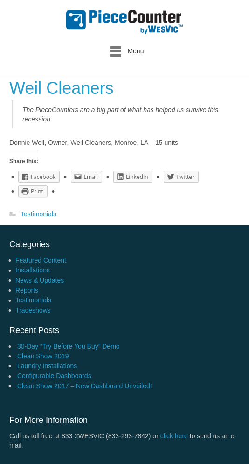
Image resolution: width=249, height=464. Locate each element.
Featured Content (40, 260)
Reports (26, 290)
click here (174, 436)
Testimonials (38, 214)
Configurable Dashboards (54, 375)
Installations (32, 270)
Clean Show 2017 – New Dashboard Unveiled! (84, 386)
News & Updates (39, 280)
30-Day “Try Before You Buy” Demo (68, 346)
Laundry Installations (47, 366)
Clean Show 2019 (43, 356)
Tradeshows (33, 310)
